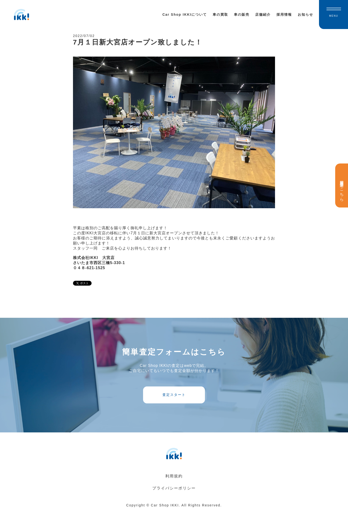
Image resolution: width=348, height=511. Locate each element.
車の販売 (241, 14)
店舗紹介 (263, 14)
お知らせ (305, 14)
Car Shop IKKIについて (184, 14)
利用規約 (174, 476)
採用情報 (284, 14)
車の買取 (220, 14)
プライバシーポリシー (174, 488)
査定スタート (174, 395)
